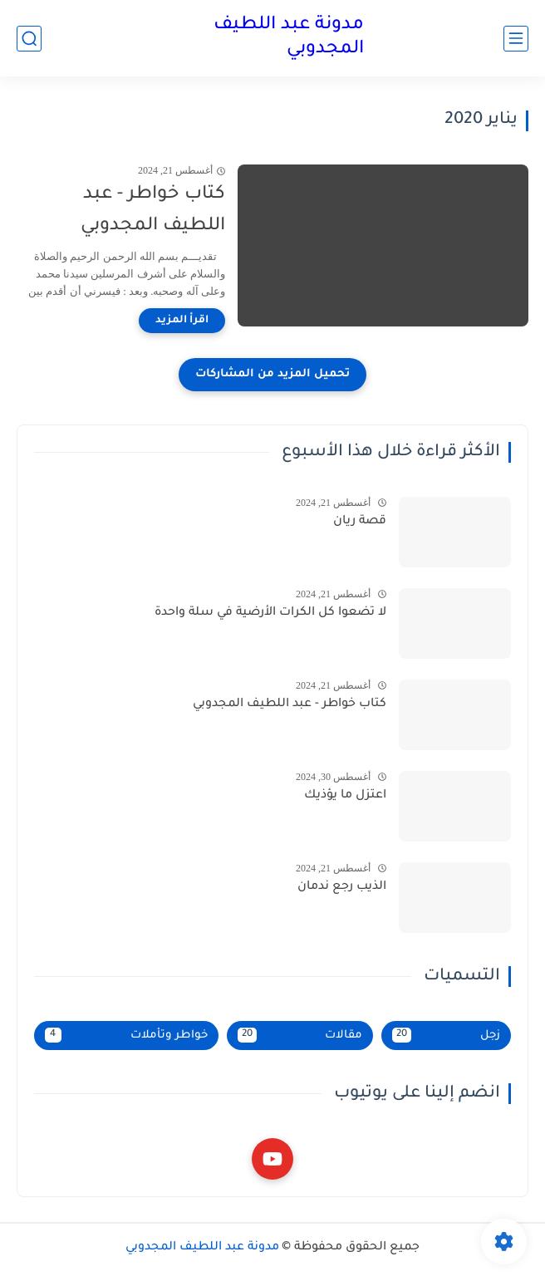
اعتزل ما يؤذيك (345, 795)
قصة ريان (359, 521)
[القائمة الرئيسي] (515, 39)
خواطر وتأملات (126, 1035)
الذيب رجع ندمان (341, 887)
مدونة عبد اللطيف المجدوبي (289, 38)
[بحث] (29, 39)
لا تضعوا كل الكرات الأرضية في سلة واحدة (270, 613)
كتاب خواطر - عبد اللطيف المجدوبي (153, 211)
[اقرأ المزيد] (182, 320)
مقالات (300, 1035)
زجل (446, 1035)
